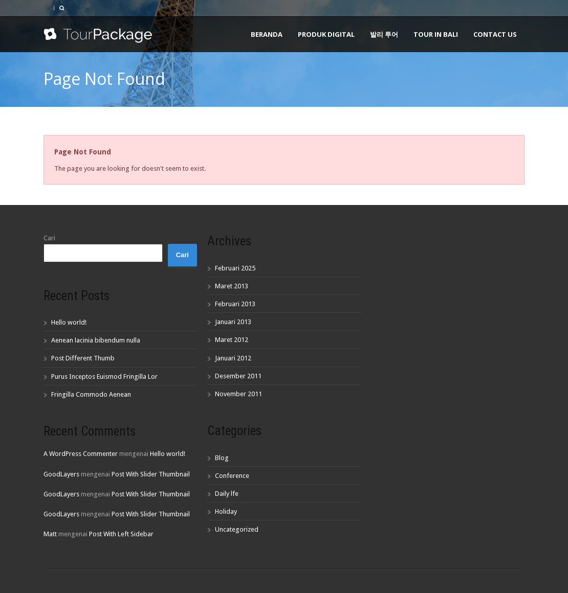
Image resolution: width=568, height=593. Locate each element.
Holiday (226, 511)
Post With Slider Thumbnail (151, 474)
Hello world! (68, 322)
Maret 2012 (231, 340)
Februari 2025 (235, 268)
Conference (232, 476)
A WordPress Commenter (80, 454)
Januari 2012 (233, 358)
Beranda (266, 34)
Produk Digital (326, 34)
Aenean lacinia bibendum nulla (95, 340)
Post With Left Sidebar (121, 534)
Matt (50, 534)
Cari (49, 238)
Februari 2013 (235, 304)
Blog (222, 458)
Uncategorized (236, 529)
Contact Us (495, 34)
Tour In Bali (435, 34)
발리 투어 (384, 34)
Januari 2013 (233, 322)
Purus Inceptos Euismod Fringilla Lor (104, 376)
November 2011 (238, 394)
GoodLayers (61, 474)
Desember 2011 (238, 376)
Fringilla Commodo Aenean (91, 394)
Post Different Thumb (83, 358)
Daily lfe (226, 493)
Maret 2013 (231, 286)
